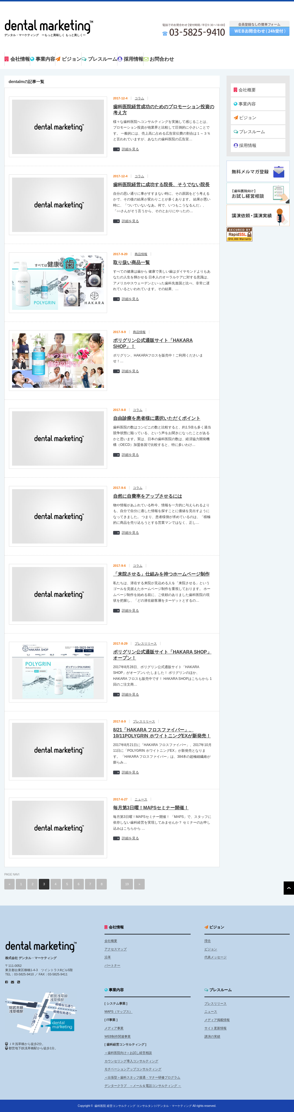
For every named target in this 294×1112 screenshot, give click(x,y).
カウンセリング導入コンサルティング (131, 1061)
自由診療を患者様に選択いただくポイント (156, 418)
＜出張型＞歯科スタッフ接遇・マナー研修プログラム (142, 1077)
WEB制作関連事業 (118, 1036)
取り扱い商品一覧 (131, 262)
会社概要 (245, 89)
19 (127, 884)
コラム (139, 98)
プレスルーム (249, 131)
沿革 (108, 957)
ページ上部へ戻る (289, 888)
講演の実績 (212, 1036)
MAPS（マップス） (118, 1011)
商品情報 (141, 254)
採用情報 (245, 145)
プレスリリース (146, 643)
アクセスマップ (116, 949)
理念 (207, 940)
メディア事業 (114, 1028)
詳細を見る (130, 149)
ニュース (141, 799)
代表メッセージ (215, 957)
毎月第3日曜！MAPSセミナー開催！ (151, 807)
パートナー (112, 965)
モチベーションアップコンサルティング (133, 1069)
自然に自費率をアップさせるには (147, 496)
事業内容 (245, 103)
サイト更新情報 (215, 1028)
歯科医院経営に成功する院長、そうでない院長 (161, 184)
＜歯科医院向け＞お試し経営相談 (128, 1052)
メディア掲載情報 (217, 1020)
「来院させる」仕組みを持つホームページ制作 (161, 574)
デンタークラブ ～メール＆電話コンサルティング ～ (143, 1085)
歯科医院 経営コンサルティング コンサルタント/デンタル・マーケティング (143, 1105)
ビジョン (245, 117)
